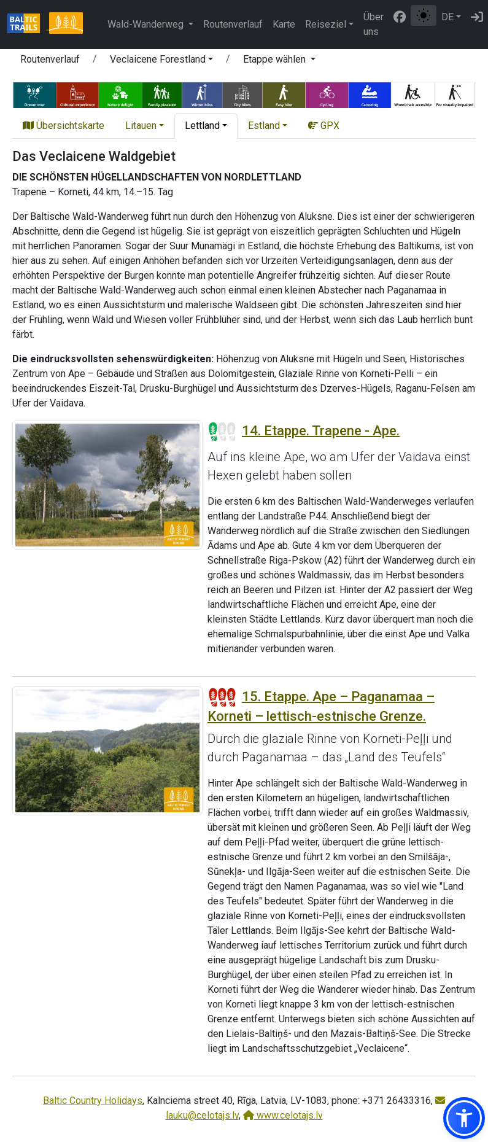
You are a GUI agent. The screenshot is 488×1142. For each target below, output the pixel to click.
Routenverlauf (233, 24)
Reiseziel (325, 24)
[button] (161, 61)
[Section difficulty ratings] (222, 432)
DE (447, 17)
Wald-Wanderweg (146, 24)
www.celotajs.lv (283, 1115)
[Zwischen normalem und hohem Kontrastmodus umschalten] (423, 15)
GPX (323, 125)
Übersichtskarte (63, 125)
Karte (284, 24)
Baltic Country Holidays (92, 1100)
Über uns (373, 24)
